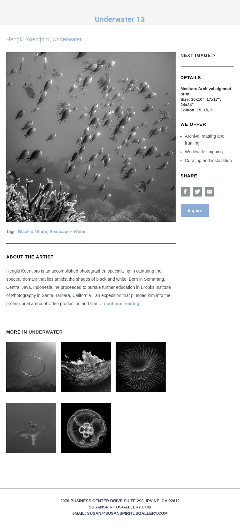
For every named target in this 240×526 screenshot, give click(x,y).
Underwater (67, 39)
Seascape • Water (68, 231)
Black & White (32, 231)
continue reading (121, 303)
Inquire (195, 210)
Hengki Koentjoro (27, 39)
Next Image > (198, 55)
